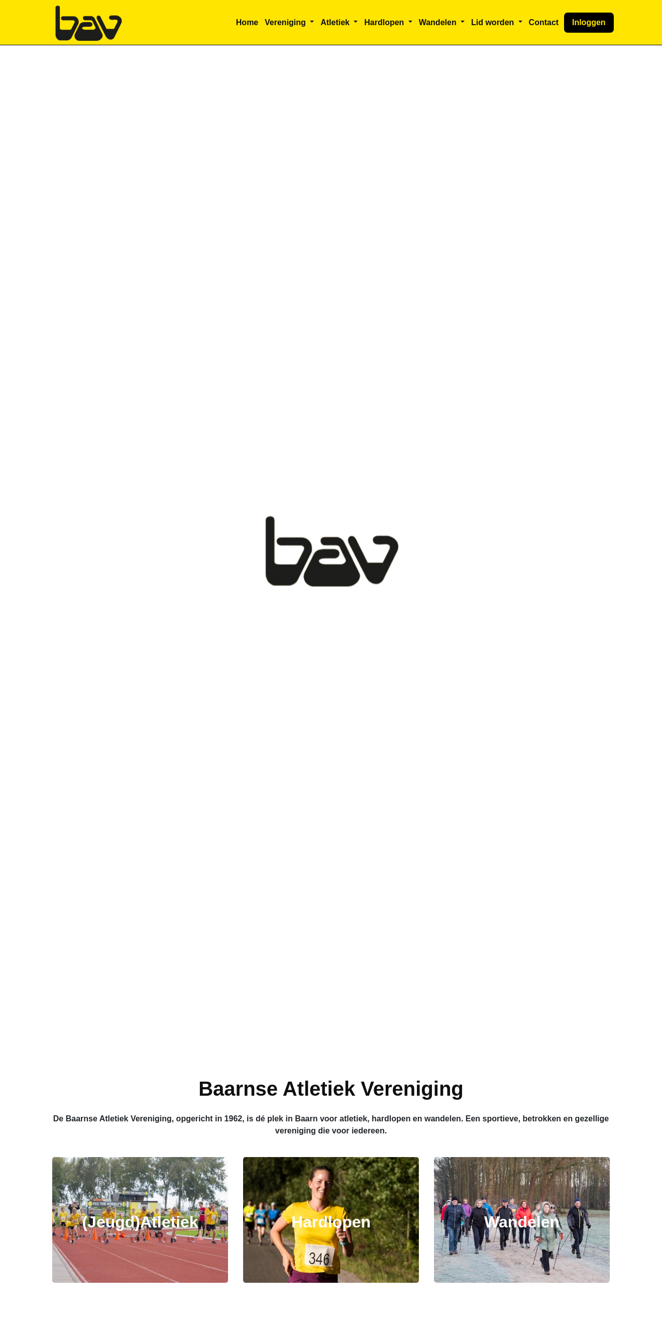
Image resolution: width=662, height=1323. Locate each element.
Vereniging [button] (286, 22)
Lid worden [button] (493, 22)
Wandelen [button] (439, 22)
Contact (544, 22)
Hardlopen (331, 1222)
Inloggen (589, 22)
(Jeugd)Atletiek (140, 1222)
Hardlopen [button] (385, 22)
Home (247, 22)
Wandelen (522, 1222)
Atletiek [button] (336, 22)
